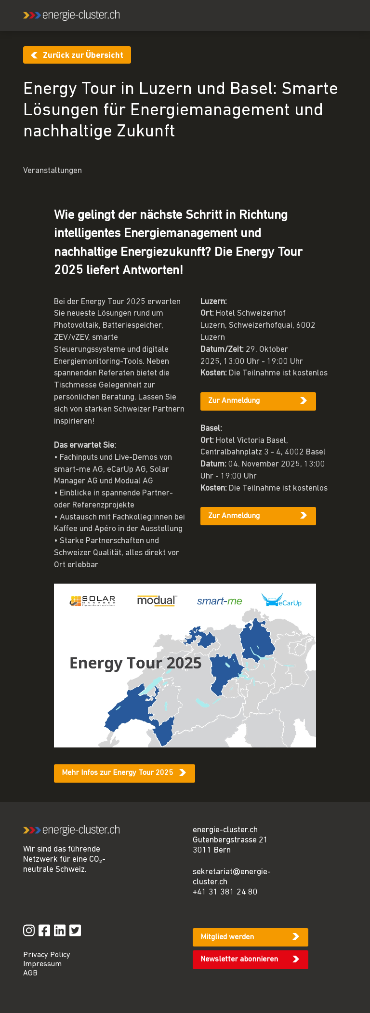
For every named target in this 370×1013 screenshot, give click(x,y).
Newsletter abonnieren (239, 959)
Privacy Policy (46, 955)
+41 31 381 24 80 (225, 892)
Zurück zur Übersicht (83, 56)
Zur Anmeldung (234, 401)
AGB (30, 973)
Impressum (42, 964)
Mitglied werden (227, 937)
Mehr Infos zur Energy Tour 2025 (117, 773)
